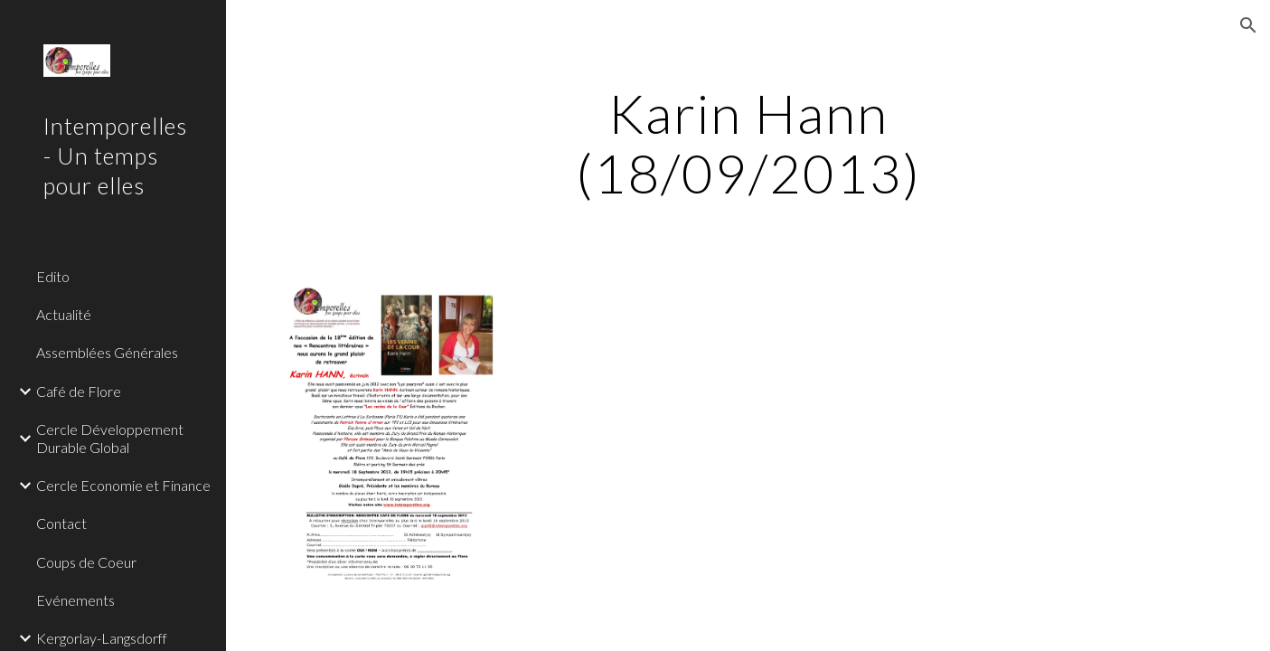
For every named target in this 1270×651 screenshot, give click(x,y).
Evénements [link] (75, 600)
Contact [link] (61, 523)
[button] (1248, 25)
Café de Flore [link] (78, 391)
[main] (748, 143)
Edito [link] (53, 276)
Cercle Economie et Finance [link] (123, 485)
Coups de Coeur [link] (86, 562)
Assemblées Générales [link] (107, 352)
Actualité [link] (63, 314)
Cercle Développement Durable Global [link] (109, 437)
